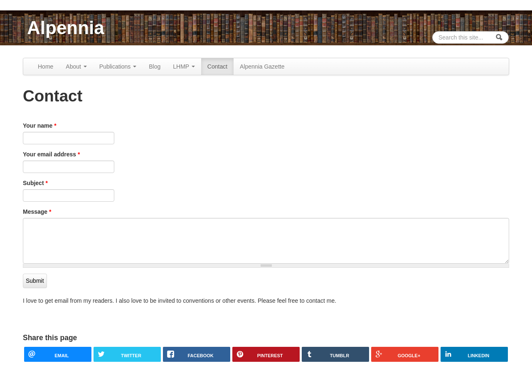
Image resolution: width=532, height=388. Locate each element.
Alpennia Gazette (262, 66)
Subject (35, 183)
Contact (217, 66)
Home (45, 66)
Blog (154, 66)
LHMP (184, 66)
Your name (40, 125)
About (76, 66)
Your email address (51, 154)
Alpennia (65, 27)
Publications (117, 66)
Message (37, 211)
